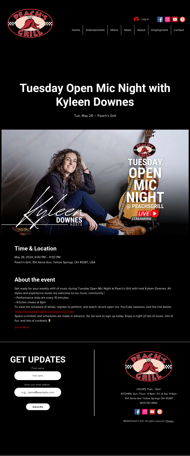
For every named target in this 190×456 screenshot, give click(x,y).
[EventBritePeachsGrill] (182, 19)
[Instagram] (167, 19)
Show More (22, 327)
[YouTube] (175, 19)
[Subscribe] (38, 406)
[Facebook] (160, 19)
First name (38, 368)
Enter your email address (37, 385)
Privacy (170, 421)
